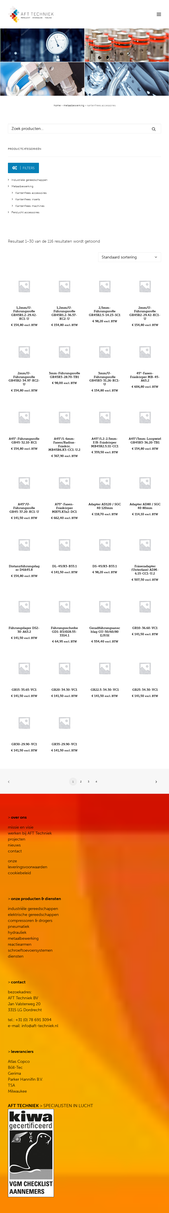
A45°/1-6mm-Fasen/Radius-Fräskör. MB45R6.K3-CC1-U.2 (64, 444)
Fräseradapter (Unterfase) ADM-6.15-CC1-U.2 (145, 570)
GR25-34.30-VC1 (145, 690)
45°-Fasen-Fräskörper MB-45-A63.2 (145, 377)
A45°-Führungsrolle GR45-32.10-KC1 (24, 440)
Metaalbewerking (73, 105)
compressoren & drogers (30, 920)
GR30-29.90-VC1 (24, 744)
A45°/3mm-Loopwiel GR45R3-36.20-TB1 (145, 440)
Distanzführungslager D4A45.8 (24, 568)
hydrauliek (17, 932)
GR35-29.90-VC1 (64, 744)
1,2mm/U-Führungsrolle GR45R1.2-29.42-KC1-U (24, 313)
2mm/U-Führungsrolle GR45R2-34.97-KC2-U (24, 378)
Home (57, 105)
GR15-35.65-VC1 (24, 690)
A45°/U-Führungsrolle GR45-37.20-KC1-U (24, 508)
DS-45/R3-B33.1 (104, 566)
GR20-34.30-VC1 (64, 690)
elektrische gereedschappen (33, 914)
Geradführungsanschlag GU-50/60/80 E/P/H (104, 631)
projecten (16, 839)
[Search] (145, 14)
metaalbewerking (23, 938)
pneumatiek (18, 926)
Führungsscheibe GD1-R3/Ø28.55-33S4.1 (64, 631)
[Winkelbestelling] (129, 257)
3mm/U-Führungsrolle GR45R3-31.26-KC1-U (104, 378)
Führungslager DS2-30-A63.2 (24, 630)
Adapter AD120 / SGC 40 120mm (104, 506)
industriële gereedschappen (33, 908)
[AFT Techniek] (56, 14)
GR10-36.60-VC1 (145, 628)
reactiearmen (19, 944)
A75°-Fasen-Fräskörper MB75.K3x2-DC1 (64, 508)
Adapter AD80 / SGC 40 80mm (145, 506)
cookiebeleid (19, 872)
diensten (16, 956)
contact (15, 851)
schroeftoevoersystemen (30, 950)
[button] (159, 14)
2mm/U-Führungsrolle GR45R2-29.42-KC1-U (144, 313)
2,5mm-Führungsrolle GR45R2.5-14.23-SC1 (104, 311)
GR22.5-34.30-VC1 (105, 690)
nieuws (14, 845)
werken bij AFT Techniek (30, 833)
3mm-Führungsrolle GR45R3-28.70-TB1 (64, 375)
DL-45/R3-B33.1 (64, 566)
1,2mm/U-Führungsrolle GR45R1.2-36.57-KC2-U (64, 313)
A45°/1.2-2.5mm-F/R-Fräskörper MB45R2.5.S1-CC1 (104, 442)
